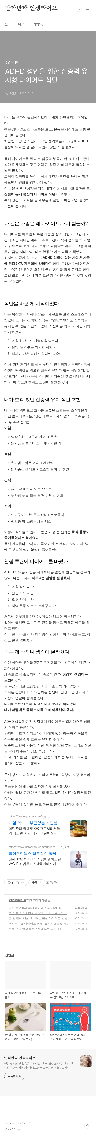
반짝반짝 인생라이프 (31, 8)
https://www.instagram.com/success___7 (35, 847)
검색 (78, 8)
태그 (21, 24)
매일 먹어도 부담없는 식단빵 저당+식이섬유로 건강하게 (33, 823)
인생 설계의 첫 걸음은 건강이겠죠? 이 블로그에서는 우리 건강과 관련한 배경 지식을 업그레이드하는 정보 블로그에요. (38, 1065)
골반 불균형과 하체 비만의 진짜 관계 (33, 907)
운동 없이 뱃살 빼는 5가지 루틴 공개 (33, 929)
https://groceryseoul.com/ (25, 816)
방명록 (38, 24)
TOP (87, 1125)
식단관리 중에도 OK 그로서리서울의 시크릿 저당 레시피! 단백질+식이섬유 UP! (34, 831)
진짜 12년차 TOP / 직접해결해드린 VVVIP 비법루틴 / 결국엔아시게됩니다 (35, 861)
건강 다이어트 (17, 900)
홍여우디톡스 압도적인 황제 (32, 853)
